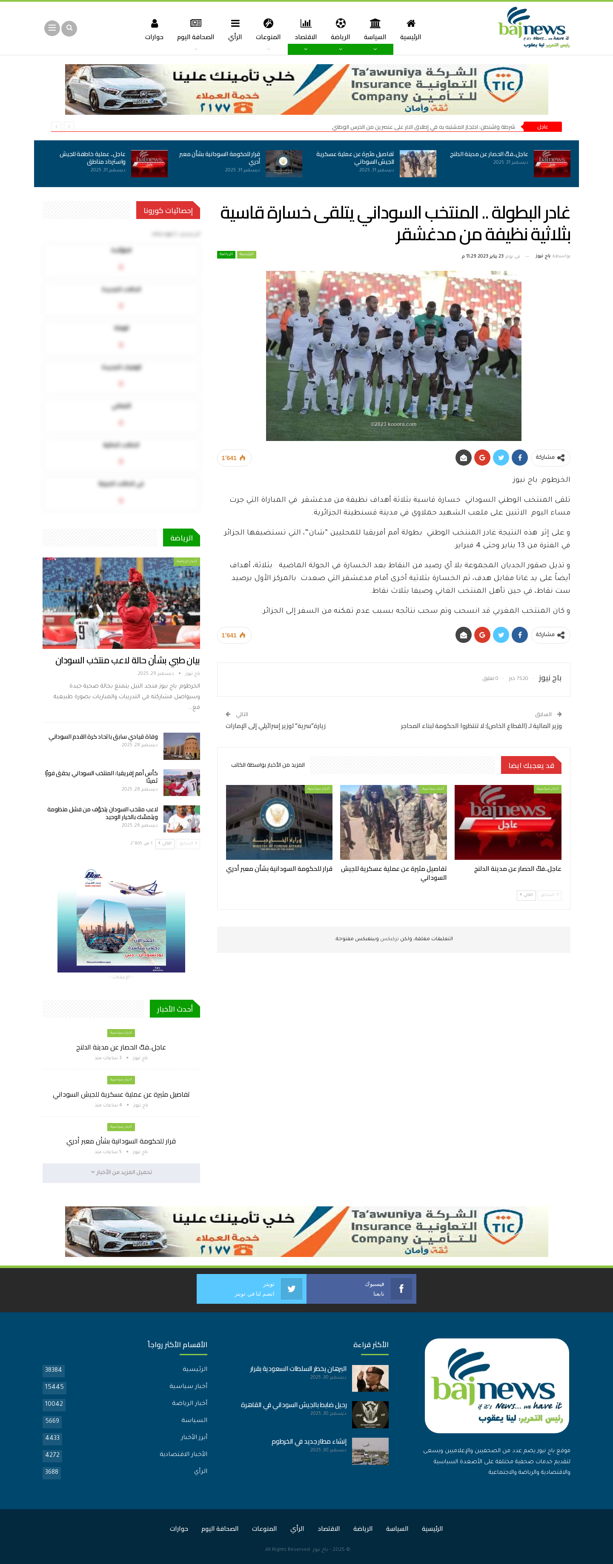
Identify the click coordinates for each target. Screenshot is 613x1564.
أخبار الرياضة (187, 561)
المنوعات (267, 29)
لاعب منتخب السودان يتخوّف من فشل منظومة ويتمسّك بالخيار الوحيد (102, 813)
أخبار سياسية (548, 789)
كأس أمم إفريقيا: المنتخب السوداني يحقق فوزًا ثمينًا (101, 777)
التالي (526, 895)
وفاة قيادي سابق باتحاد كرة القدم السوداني (103, 736)
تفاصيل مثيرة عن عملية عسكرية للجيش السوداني (355, 157)
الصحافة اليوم (192, 29)
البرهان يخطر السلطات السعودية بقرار (298, 1368)
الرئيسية (415, 29)
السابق (549, 895)
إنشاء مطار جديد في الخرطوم (309, 1441)
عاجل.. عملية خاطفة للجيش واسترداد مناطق (93, 157)
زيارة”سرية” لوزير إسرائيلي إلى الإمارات (276, 725)
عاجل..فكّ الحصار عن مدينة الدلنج (489, 153)
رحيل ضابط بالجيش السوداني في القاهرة (294, 1404)
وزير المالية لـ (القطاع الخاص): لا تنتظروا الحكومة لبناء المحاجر (481, 725)
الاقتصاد (306, 29)
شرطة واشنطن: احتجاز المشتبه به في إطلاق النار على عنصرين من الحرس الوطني (423, 127)
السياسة (378, 29)
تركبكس (389, 939)
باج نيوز (320, 1550)
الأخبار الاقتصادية (183, 1454)
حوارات (149, 29)
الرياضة (342, 29)
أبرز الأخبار (194, 1437)
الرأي (233, 29)
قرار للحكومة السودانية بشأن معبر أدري (219, 157)
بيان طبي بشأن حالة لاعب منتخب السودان (127, 660)
